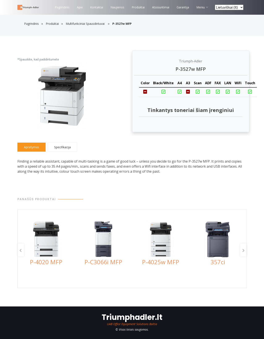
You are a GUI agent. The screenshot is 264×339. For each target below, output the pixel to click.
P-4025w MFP (160, 262)
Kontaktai (96, 7)
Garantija (183, 7)
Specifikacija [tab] (62, 147)
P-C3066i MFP (103, 262)
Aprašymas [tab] (31, 147)
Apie (80, 7)
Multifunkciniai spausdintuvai (87, 24)
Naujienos (117, 7)
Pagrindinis (62, 7)
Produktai (138, 7)
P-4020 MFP (46, 262)
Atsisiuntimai (160, 7)
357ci (218, 262)
